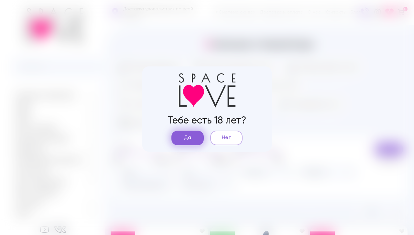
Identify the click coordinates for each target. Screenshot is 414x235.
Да (187, 137)
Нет (226, 137)
